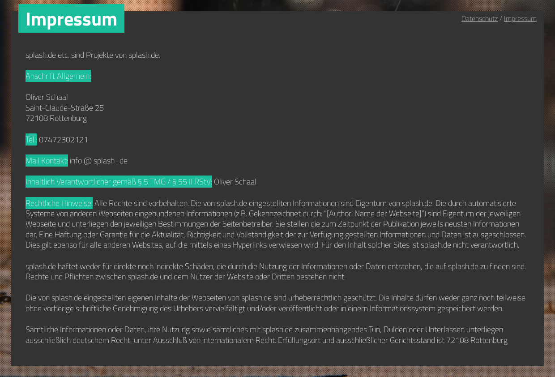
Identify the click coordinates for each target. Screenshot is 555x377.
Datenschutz (479, 18)
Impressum (520, 18)
